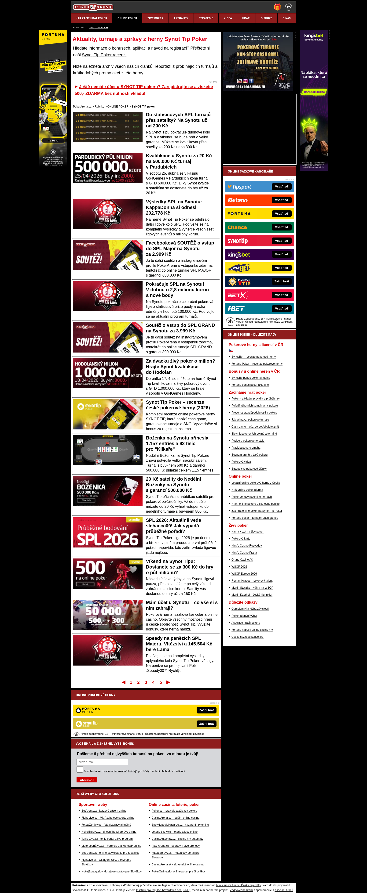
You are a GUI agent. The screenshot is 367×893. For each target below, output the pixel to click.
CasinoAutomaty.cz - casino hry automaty (177, 790)
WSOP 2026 (239, 621)
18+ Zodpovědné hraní (220, 885)
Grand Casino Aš (242, 614)
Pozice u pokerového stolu (247, 495)
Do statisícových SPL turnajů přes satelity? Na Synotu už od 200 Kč (178, 120)
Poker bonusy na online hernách (251, 551)
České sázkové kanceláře (247, 691)
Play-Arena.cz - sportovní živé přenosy (176, 797)
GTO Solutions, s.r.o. (255, 885)
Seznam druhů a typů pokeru (249, 509)
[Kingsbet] (314, 169)
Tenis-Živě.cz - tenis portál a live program (107, 790)
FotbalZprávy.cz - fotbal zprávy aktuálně (106, 776)
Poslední (168, 682)
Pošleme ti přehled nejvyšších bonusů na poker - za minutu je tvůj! (137, 705)
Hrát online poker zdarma (247, 544)
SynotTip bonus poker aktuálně (250, 432)
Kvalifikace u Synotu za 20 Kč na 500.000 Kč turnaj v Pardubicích (179, 161)
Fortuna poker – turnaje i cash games (254, 572)
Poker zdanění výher (244, 670)
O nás (74, 885)
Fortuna (78, 27)
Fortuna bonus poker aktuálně (250, 439)
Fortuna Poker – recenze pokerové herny (257, 418)
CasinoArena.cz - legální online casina (175, 769)
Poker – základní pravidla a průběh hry (255, 453)
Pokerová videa (241, 516)
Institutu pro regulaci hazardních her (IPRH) (163, 841)
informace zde (153, 861)
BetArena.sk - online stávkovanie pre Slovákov (110, 804)
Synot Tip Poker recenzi (104, 55)
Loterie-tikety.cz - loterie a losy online (175, 783)
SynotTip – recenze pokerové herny (253, 411)
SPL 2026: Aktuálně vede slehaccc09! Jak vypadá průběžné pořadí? (173, 526)
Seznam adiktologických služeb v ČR (161, 875)
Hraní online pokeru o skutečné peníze (255, 558)
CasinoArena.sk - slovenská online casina (178, 815)
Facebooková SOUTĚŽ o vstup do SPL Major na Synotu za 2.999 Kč (180, 248)
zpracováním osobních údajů (119, 722)
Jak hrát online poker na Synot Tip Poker (256, 565)
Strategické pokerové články (249, 523)
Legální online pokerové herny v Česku (255, 537)
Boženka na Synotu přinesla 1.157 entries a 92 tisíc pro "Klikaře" (177, 443)
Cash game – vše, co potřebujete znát (255, 481)
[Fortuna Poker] (53, 169)
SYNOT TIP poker (98, 27)
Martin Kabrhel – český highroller (251, 649)
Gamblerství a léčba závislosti (250, 663)
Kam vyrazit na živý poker (247, 586)
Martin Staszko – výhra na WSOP (252, 642)
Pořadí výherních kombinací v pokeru (254, 460)
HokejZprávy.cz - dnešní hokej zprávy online (108, 783)
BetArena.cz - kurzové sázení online (103, 762)
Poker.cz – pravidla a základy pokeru (174, 762)
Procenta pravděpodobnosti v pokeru (254, 467)
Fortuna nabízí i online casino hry (252, 684)
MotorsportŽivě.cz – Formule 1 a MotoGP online (111, 797)
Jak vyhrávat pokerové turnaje (250, 474)
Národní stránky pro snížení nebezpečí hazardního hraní (239, 875)
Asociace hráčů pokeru (245, 677)
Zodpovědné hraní (241, 841)
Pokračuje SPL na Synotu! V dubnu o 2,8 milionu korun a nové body (177, 289)
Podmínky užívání (139, 885)
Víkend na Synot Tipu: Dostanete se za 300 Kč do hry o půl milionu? (179, 567)
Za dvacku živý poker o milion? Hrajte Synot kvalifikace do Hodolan (180, 366)
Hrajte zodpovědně (84, 856)
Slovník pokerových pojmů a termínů (254, 488)
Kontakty (88, 885)
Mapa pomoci (193, 875)
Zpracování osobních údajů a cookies (178, 885)
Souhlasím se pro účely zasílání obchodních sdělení (134, 722)
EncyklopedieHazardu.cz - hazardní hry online (180, 776)
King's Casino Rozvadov (246, 600)
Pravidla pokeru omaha (245, 502)
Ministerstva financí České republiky (238, 836)
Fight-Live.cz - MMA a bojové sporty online (107, 769)
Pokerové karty (240, 593)
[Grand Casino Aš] (258, 144)
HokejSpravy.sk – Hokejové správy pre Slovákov (111, 823)
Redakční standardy (110, 885)
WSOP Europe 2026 (244, 628)
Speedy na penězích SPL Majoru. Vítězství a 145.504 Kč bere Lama (179, 644)
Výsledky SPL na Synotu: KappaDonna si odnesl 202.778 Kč (174, 207)
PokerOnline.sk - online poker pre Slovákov (179, 823)
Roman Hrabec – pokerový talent (251, 635)
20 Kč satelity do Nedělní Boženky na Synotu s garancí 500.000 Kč (173, 484)
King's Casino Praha (244, 607)
